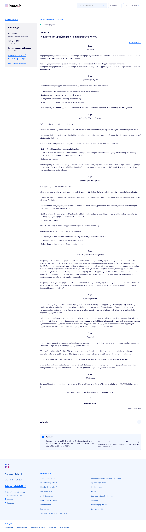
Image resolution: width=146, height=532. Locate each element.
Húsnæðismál (46, 491)
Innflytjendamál (46, 496)
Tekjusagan (52, 528)
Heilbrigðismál (97, 487)
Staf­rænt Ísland (13, 474)
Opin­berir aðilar (13, 479)
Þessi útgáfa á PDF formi (16, 55)
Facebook (11, 503)
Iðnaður (94, 491)
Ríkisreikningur (64, 528)
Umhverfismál (97, 509)
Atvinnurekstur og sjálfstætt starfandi (106, 478)
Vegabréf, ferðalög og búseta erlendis (55, 513)
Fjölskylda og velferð (48, 487)
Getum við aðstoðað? (15, 486)
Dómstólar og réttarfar (49, 483)
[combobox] (92, 5)
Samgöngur (45, 509)
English (10, 499)
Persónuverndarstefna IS (17, 492)
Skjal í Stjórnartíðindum (16, 63)
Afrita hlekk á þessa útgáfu (18, 59)
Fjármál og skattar (98, 483)
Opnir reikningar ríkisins (37, 528)
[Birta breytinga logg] (21, 71)
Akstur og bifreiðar (47, 478)
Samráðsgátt (9, 528)
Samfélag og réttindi (99, 504)
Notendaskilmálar (14, 496)
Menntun (94, 500)
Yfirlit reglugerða (12, 19)
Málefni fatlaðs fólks (48, 500)
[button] (114, 5)
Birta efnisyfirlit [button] (135, 42)
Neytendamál (45, 504)
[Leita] (104, 5)
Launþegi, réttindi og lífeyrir (102, 496)
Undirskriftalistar (21, 528)
